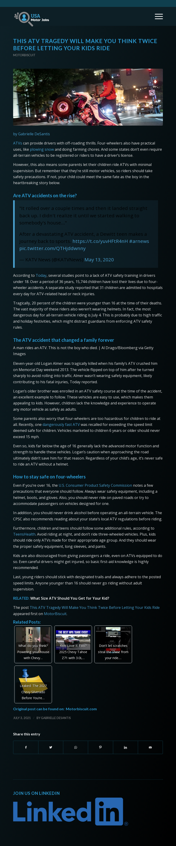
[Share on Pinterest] (100, 747)
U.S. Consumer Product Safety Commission (95, 485)
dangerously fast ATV (61, 424)
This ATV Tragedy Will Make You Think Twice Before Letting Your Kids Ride (95, 607)
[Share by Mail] (150, 747)
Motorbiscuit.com (81, 709)
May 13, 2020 (99, 259)
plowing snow (42, 149)
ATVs (17, 143)
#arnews (139, 241)
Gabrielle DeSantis (56, 718)
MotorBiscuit (55, 613)
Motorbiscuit (24, 55)
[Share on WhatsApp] (75, 747)
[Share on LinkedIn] (125, 747)
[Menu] (156, 16)
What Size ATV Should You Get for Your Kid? (69, 598)
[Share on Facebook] (25, 747)
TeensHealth (24, 534)
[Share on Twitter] (50, 747)
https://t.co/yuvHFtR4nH (100, 241)
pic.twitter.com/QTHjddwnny (52, 248)
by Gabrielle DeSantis (31, 133)
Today (41, 275)
